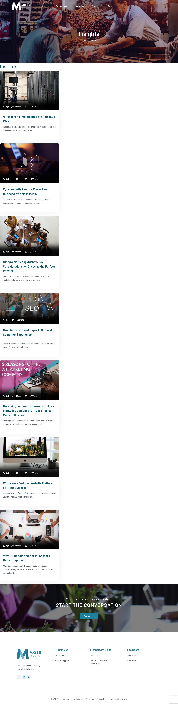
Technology (61, 6)
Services (46, 6)
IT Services (62, 649)
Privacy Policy (102, 698)
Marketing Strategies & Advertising (100, 661)
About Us (96, 6)
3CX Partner (59, 655)
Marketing (79, 6)
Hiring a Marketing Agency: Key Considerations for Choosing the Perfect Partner (25, 266)
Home (83, 40)
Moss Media (62, 698)
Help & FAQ (132, 655)
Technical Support (61, 660)
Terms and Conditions (118, 698)
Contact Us (113, 6)
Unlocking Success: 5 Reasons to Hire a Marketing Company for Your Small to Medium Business (29, 410)
